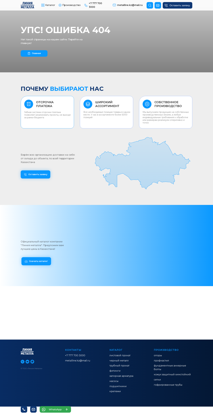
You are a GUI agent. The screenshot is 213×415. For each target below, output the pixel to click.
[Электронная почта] (27, 361)
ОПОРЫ (158, 355)
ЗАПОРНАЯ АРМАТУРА (121, 376)
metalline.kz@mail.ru (77, 360)
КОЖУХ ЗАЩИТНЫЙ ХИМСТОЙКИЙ (172, 374)
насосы (113, 381)
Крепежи (115, 391)
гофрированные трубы (168, 384)
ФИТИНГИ (115, 370)
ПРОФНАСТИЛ (161, 360)
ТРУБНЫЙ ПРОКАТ (119, 365)
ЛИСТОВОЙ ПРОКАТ (119, 355)
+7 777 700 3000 (75, 355)
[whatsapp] (32, 361)
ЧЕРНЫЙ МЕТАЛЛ (119, 360)
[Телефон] (22, 361)
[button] (177, 5)
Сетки (157, 379)
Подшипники (118, 386)
